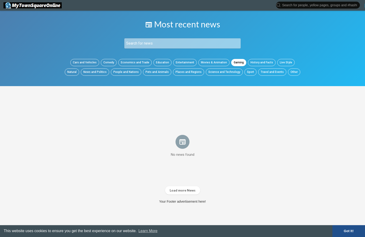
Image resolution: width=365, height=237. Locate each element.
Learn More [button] (148, 231)
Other (294, 72)
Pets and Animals (157, 72)
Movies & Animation (214, 62)
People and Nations (126, 72)
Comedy (108, 62)
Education (162, 62)
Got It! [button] (349, 231)
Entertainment (185, 62)
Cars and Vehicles (85, 62)
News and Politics (95, 72)
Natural (72, 72)
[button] (318, 5)
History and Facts (261, 62)
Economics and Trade (135, 62)
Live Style (286, 62)
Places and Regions (189, 72)
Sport (250, 72)
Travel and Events (272, 72)
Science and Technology (224, 72)
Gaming (239, 62)
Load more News (183, 190)
